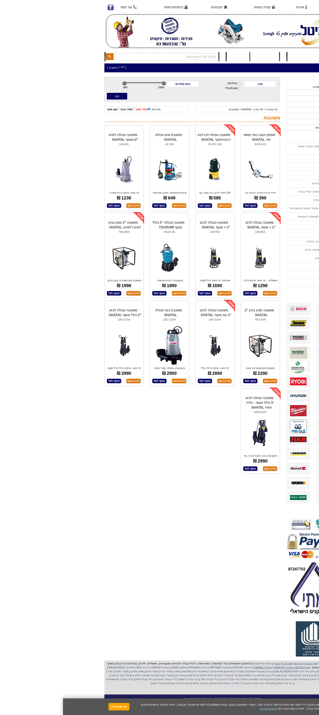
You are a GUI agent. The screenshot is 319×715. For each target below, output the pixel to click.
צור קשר (63, 7)
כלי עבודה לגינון (79, 679)
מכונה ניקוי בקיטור (58, 675)
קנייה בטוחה (199, 7)
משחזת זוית (136, 671)
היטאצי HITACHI (179, 667)
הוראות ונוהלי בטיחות (261, 183)
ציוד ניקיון (270, 98)
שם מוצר (50, 109)
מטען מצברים (120, 675)
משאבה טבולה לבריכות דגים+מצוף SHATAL (151, 137)
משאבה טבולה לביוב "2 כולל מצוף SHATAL (62, 312)
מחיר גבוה (64, 109)
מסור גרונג (88, 671)
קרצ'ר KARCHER (264, 671)
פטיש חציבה (152, 671)
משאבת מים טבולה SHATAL (105, 137)
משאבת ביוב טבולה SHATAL (105, 312)
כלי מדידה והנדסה (170, 683)
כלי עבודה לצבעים (102, 679)
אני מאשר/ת (56, 707)
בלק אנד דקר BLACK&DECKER (232, 671)
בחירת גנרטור (266, 233)
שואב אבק (238, 675)
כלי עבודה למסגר (124, 679)
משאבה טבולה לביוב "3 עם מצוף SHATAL (152, 312)
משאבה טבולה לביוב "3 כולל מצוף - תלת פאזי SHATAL (196, 402)
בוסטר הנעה (103, 675)
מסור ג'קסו (58, 671)
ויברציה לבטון (221, 683)
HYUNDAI (131, 667)
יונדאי (141, 667)
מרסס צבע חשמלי (190, 675)
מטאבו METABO (156, 667)
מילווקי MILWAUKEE (58, 667)
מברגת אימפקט (191, 671)
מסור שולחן (74, 671)
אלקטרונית (138, 675)
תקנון (271, 266)
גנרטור (174, 675)
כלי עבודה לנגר (146, 679)
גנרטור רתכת (161, 675)
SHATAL (171, 83)
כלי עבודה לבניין (166, 679)
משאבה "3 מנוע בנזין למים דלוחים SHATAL (61, 225)
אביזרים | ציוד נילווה (264, 127)
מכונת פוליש (268, 679)
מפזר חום (225, 675)
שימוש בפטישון (265, 224)
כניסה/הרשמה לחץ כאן (240, 56)
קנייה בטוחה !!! (265, 175)
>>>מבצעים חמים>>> (263, 87)
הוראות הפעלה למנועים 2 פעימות (254, 216)
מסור (114, 671)
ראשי (268, 7)
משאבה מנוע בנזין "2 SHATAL (196, 312)
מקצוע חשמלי (264, 675)
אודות (237, 7)
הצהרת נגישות (265, 282)
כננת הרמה (253, 679)
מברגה (208, 671)
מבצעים (153, 7)
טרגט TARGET (96, 667)
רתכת (148, 675)
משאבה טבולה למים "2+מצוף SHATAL (60, 137)
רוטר (48, 671)
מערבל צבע (210, 675)
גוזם (225, 679)
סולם (208, 679)
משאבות (171, 109)
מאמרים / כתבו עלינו (262, 200)
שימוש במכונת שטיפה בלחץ (258, 249)
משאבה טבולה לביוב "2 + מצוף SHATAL (197, 225)
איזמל (132, 683)
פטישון (166, 671)
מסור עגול (103, 671)
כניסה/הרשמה (110, 7)
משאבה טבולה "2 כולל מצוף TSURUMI (105, 225)
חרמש (217, 679)
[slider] (61, 83)
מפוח (251, 675)
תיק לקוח (175, 56)
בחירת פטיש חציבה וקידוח (259, 241)
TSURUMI (170, 88)
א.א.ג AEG (79, 667)
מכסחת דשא (236, 679)
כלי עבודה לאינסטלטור (55, 679)
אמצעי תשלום (266, 158)
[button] (310, 696)
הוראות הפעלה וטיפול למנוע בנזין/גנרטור (250, 208)
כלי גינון (271, 104)
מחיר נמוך (80, 109)
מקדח (123, 683)
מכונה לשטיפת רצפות (190, 679)
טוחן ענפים (111, 683)
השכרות (271, 110)
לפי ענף (271, 121)
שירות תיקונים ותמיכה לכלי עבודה (254, 191)
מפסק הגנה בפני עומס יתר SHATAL (196, 137)
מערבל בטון (95, 683)
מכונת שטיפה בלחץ (82, 675)
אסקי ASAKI (115, 667)
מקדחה (176, 671)
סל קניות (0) (201, 56)
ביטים (142, 683)
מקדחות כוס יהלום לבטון (197, 683)
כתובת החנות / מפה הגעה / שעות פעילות (254, 148)
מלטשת (123, 671)
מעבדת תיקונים (199, 663)
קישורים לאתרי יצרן (263, 258)
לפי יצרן (196, 109)
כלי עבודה (209, 109)
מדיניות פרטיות (265, 274)
